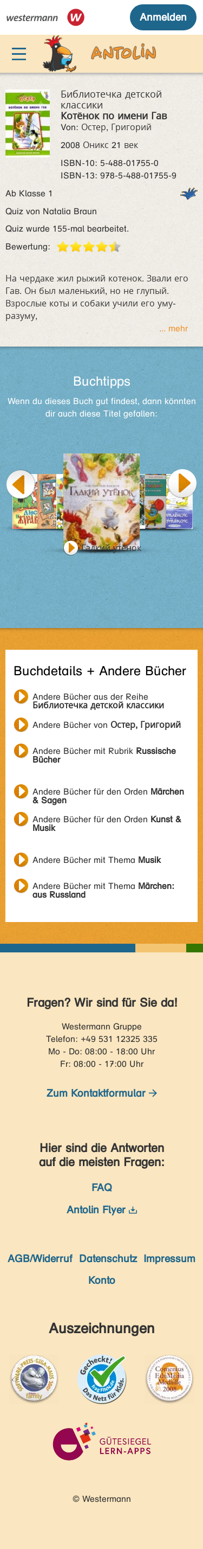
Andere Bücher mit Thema (96, 860)
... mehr (173, 328)
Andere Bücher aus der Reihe (98, 698)
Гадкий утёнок (111, 548)
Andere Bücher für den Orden (108, 792)
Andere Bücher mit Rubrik (104, 752)
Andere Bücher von (106, 725)
